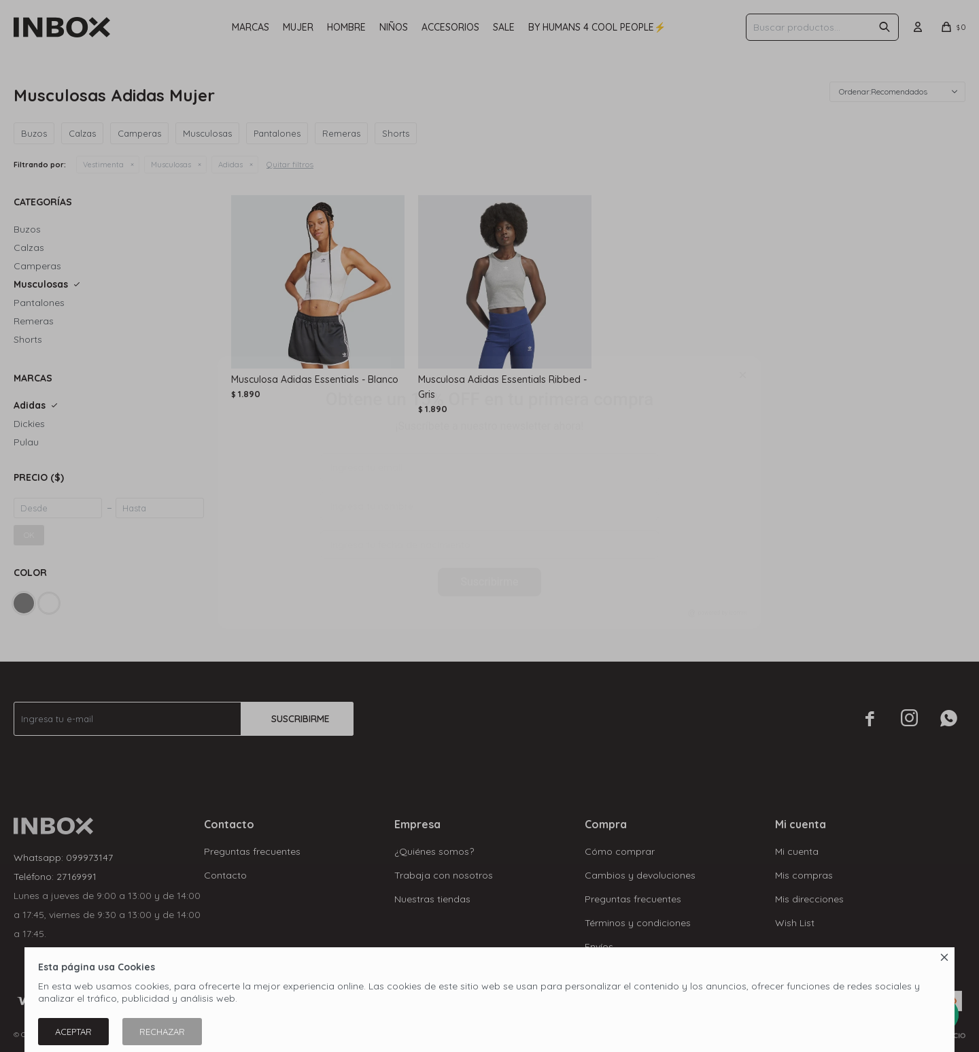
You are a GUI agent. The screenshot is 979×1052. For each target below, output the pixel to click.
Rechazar (162, 1031)
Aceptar (73, 1031)
